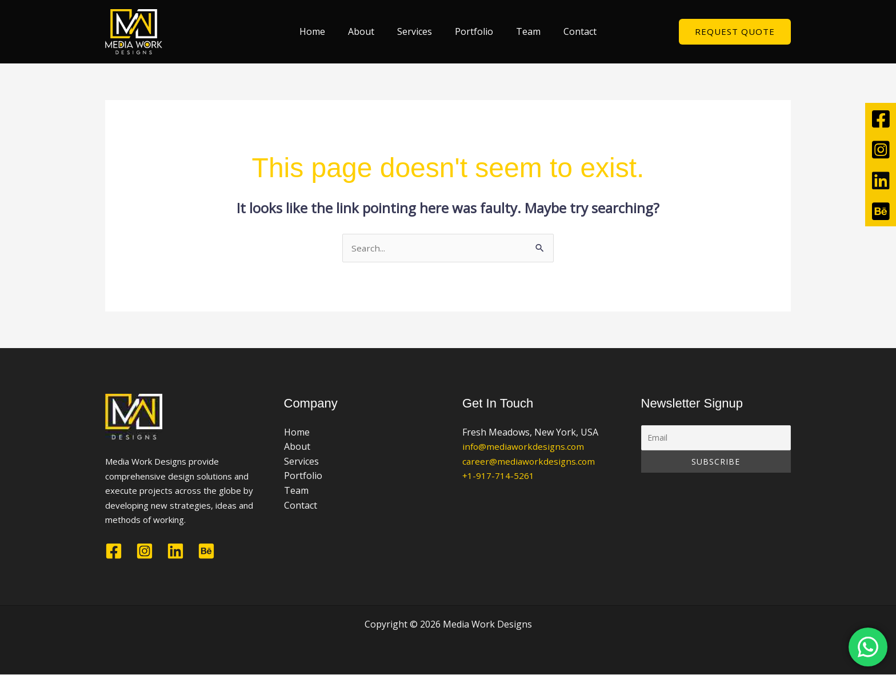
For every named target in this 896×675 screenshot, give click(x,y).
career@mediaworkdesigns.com (530, 462)
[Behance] (206, 551)
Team (521, 31)
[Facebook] (113, 551)
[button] (735, 32)
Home (324, 31)
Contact (568, 31)
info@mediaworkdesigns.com (524, 447)
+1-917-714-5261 (498, 476)
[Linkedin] (175, 551)
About (368, 31)
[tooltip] (880, 118)
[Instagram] (144, 551)
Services (416, 31)
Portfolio (472, 31)
